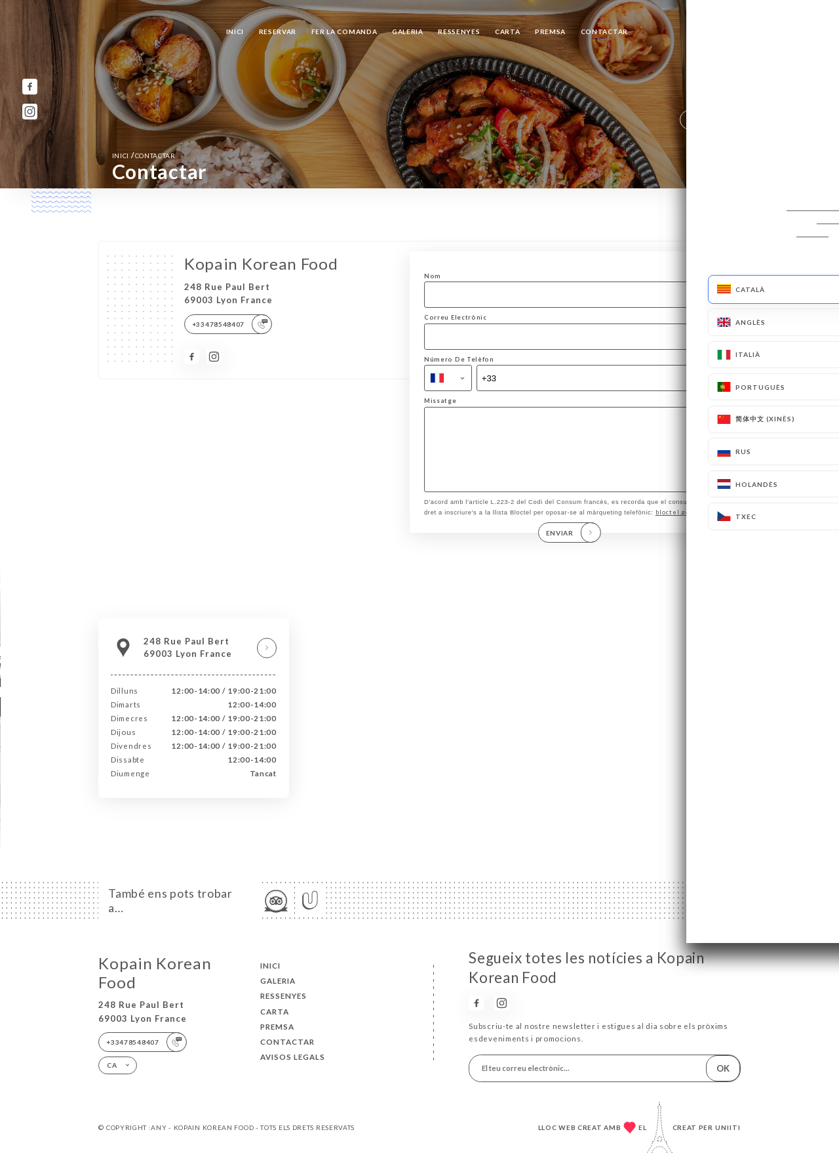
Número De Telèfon (459, 359)
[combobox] (448, 378)
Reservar (278, 31)
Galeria (407, 31)
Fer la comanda (344, 31)
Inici (235, 31)
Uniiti (728, 1127)
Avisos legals (292, 1057)
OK (723, 1068)
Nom (432, 276)
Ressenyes (459, 31)
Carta (507, 31)
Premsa (550, 31)
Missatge (440, 400)
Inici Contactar (144, 155)
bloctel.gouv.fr (680, 526)
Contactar (604, 31)
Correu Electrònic (455, 317)
